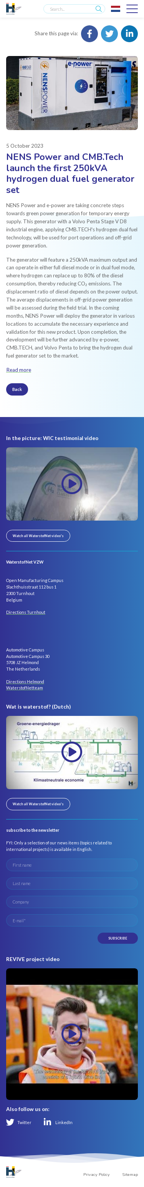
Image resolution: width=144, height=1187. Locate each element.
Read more (18, 370)
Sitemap (130, 1174)
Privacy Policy (96, 1174)
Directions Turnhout (25, 612)
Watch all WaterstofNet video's (38, 536)
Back (17, 389)
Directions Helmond (25, 681)
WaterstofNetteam (24, 687)
